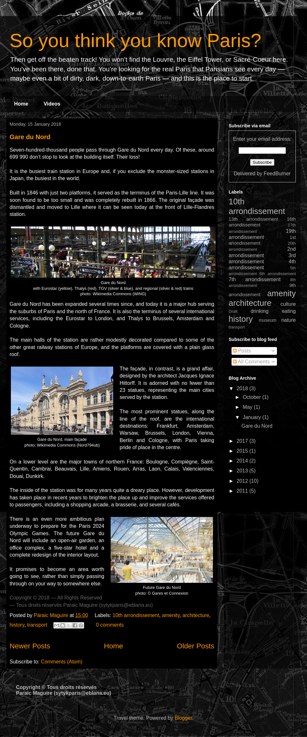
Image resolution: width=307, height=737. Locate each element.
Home (21, 104)
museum (267, 320)
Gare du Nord (30, 136)
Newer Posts (30, 646)
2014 (243, 461)
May (248, 407)
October (252, 397)
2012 (243, 481)
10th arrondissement (136, 615)
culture (288, 304)
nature (288, 320)
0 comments (110, 625)
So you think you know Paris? (135, 40)
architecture (195, 615)
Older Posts (195, 646)
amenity (171, 615)
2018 (243, 388)
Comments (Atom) (62, 661)
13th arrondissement (253, 219)
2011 (243, 491)
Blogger (183, 718)
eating (289, 311)
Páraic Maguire (52, 615)
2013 (243, 470)
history (17, 625)
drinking (260, 311)
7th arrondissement (254, 279)
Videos (51, 104)
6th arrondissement (277, 273)
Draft (233, 311)
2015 (243, 451)
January (252, 417)
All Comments (251, 361)
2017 (243, 441)
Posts (242, 350)
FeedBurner (277, 173)
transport (37, 625)
